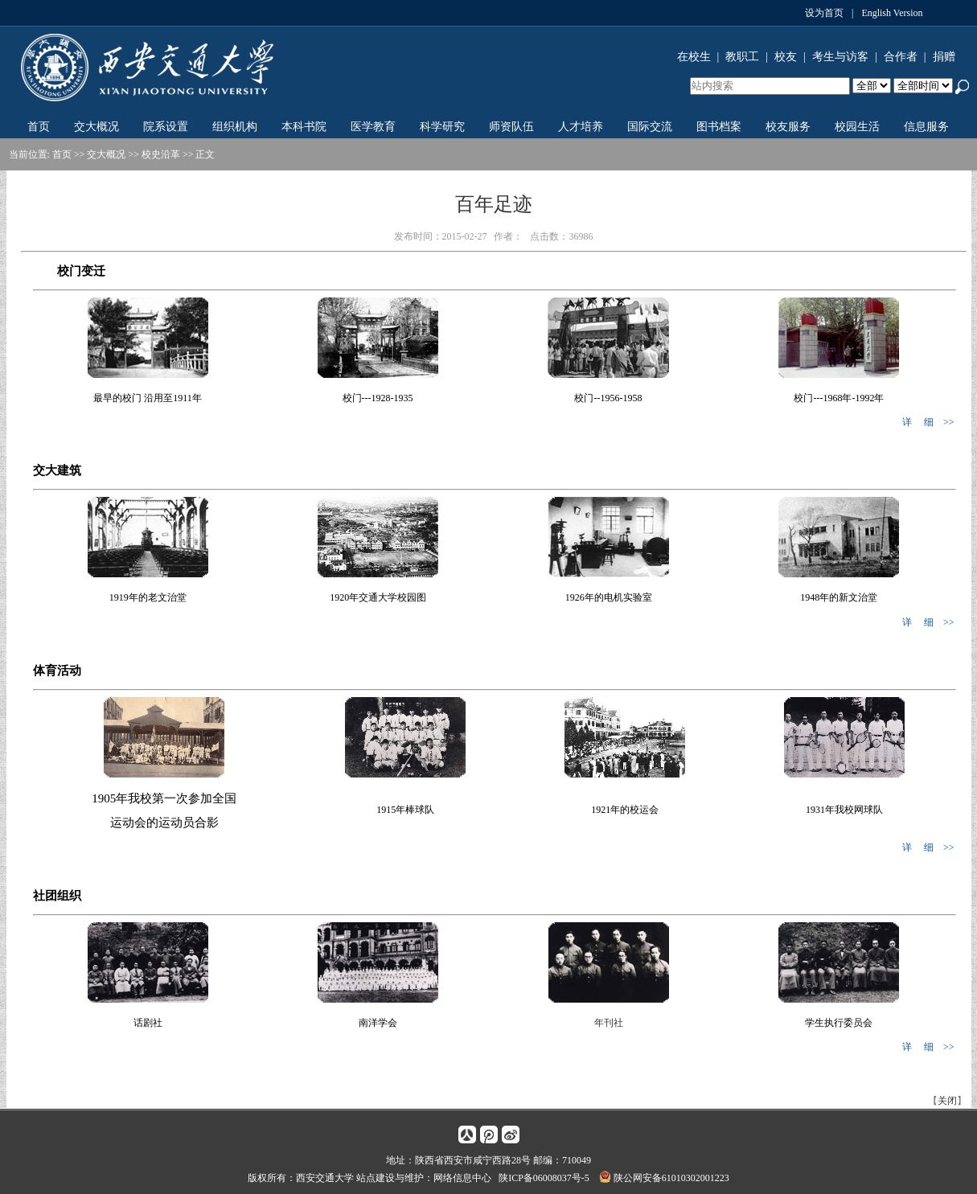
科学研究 (442, 127)
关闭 (947, 1100)
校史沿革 (161, 154)
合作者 (900, 57)
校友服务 (788, 127)
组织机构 (234, 127)
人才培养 (580, 127)
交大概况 (96, 127)
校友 (785, 57)
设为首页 (824, 12)
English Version (891, 12)
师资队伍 (511, 127)
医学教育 (373, 127)
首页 (38, 127)
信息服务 (926, 127)
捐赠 (944, 57)
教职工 (742, 57)
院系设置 (165, 127)
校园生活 (857, 127)
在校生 (694, 57)
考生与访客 (840, 57)
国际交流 (649, 127)
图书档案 (718, 127)
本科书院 (303, 127)
